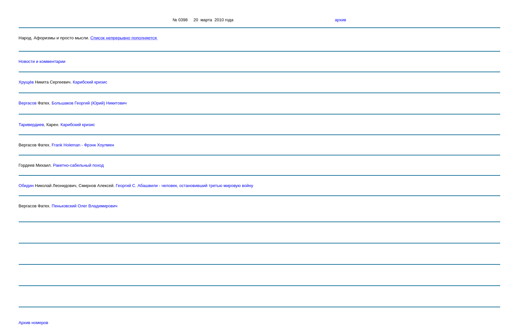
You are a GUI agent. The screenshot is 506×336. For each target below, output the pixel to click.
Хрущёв (26, 82)
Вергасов (28, 103)
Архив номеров (33, 322)
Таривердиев (31, 124)
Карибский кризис (90, 82)
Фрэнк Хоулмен (99, 145)
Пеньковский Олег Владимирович (84, 205)
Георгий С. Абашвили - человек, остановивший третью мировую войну (184, 185)
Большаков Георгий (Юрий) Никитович (89, 103)
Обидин (26, 185)
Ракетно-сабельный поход (78, 165)
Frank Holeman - (68, 145)
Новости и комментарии (42, 61)
